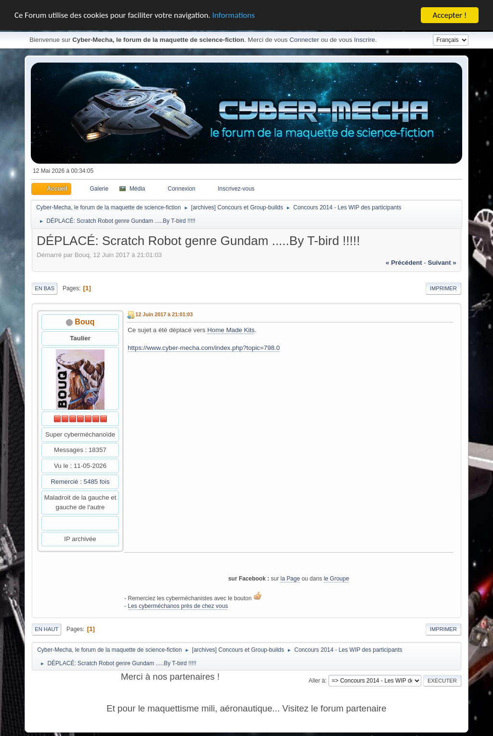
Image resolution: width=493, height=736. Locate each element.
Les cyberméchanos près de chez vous (178, 604)
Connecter (304, 38)
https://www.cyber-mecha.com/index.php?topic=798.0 (204, 346)
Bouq (84, 320)
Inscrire (364, 38)
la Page (290, 577)
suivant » (442, 261)
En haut (46, 628)
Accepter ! (450, 14)
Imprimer (443, 287)
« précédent (404, 261)
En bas (44, 287)
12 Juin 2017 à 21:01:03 (164, 313)
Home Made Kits (231, 328)
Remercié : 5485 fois (80, 480)
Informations (233, 14)
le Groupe (336, 577)
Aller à (317, 679)
